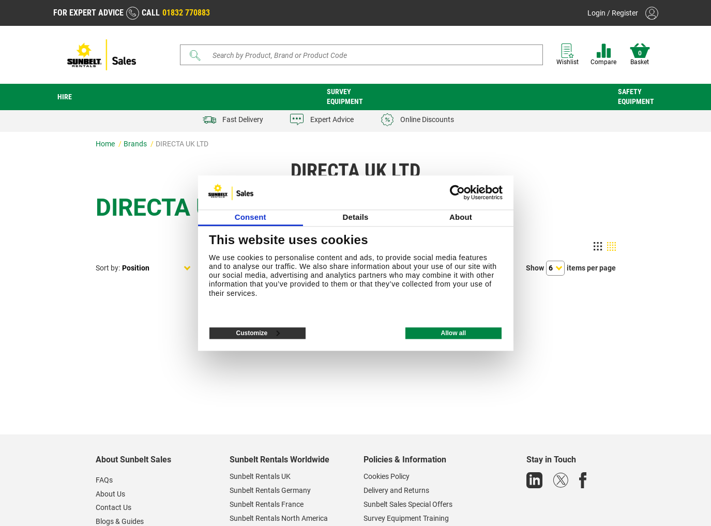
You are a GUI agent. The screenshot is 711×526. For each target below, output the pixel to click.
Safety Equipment (636, 96)
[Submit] (194, 55)
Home (106, 144)
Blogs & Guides (120, 521)
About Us (110, 494)
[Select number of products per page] (555, 268)
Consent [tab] (250, 217)
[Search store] (365, 55)
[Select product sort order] (156, 268)
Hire (64, 97)
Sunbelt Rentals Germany (270, 490)
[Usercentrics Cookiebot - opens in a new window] (457, 192)
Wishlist (567, 54)
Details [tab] (356, 217)
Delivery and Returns (396, 490)
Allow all (453, 333)
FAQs (104, 480)
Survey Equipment (345, 96)
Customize (258, 333)
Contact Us (113, 507)
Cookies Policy (387, 476)
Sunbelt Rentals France (267, 504)
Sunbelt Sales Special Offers (408, 504)
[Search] (361, 54)
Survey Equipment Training (406, 518)
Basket (640, 54)
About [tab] (460, 217)
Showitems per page (571, 268)
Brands (136, 144)
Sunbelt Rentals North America (279, 518)
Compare (603, 54)
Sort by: (108, 268)
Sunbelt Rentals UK (260, 476)
